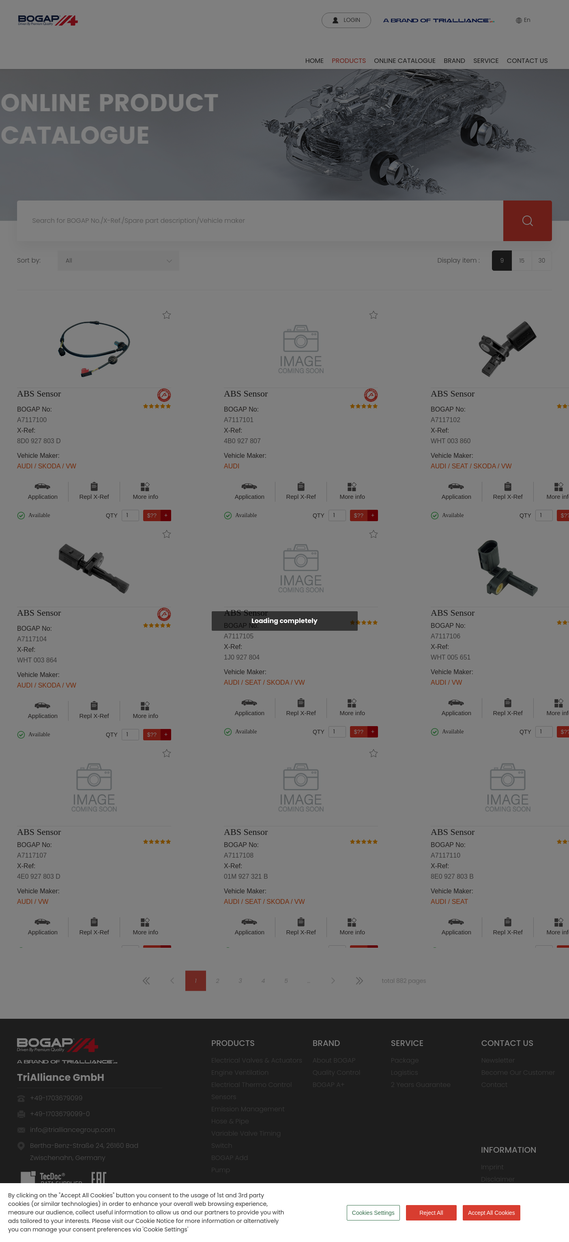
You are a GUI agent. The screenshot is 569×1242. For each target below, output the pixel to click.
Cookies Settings (373, 1213)
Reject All (431, 1213)
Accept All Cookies (491, 1213)
